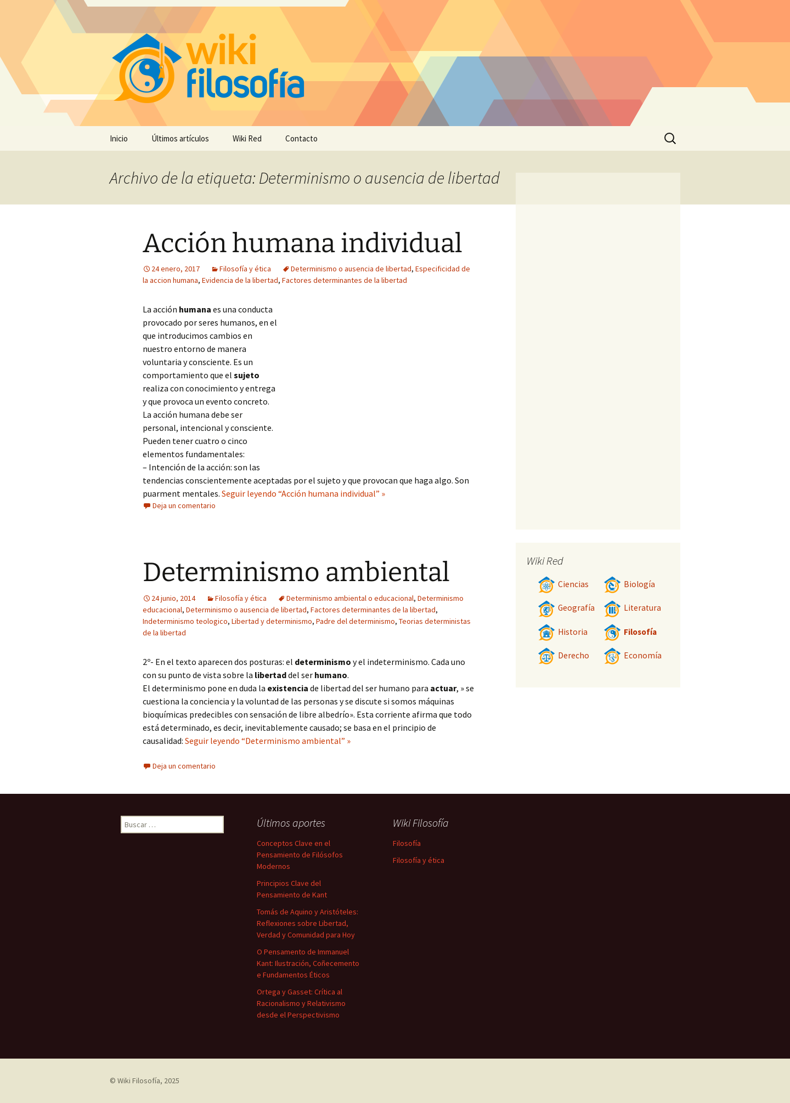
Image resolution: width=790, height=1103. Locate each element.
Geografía (566, 607)
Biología (629, 584)
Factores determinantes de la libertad (344, 280)
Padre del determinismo (355, 621)
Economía (632, 655)
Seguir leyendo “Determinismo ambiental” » (268, 740)
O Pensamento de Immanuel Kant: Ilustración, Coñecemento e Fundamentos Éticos (308, 963)
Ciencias (563, 584)
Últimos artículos (180, 138)
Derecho (563, 655)
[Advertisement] (376, 385)
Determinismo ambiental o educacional (350, 598)
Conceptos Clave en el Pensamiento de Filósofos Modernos (300, 854)
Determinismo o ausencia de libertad (351, 269)
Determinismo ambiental (296, 572)
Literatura (632, 607)
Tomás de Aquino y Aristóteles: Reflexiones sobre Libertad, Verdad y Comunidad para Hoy (307, 923)
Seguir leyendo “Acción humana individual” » (303, 493)
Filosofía (630, 632)
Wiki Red (247, 138)
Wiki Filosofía (138, 1080)
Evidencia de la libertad (240, 280)
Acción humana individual (302, 243)
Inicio (119, 138)
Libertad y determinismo (272, 621)
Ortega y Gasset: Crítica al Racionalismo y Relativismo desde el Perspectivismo (301, 1003)
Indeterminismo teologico (185, 621)
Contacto (301, 138)
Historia (563, 632)
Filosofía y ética (245, 269)
